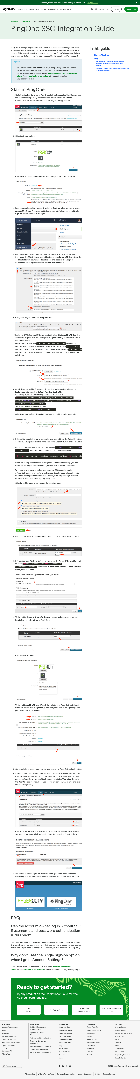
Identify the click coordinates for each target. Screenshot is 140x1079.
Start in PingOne (101, 55)
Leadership (91, 1043)
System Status (120, 1025)
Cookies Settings (109, 1072)
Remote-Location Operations (40, 1050)
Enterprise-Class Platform (11, 1040)
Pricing (43, 9)
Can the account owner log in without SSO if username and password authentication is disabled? (110, 63)
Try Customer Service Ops (111, 1007)
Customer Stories (65, 1034)
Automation (6, 1031)
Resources (65, 9)
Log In (116, 9)
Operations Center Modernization (37, 1031)
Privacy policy (30, 1072)
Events (61, 1056)
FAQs (117, 1043)
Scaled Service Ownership (39, 1047)
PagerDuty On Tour (65, 1031)
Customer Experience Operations (38, 1040)
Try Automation (56, 1007)
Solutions (34, 9)
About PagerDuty (93, 1025)
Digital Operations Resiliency (40, 1044)
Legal (117, 1037)
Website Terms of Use (46, 1072)
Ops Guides (119, 1049)
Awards (89, 1052)
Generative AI (7, 1049)
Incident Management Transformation (38, 1026)
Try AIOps (28, 1007)
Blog (60, 1043)
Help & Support (121, 1028)
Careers (90, 1049)
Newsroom (91, 1031)
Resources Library (65, 1025)
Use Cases (62, 1052)
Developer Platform (9, 1037)
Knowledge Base (121, 1056)
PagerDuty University (122, 1052)
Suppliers (90, 1046)
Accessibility (119, 1046)
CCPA (97, 1072)
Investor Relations (93, 1040)
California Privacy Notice (65, 1072)
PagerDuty (14, 21)
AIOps (4, 1028)
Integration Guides (65, 1037)
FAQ (96, 58)
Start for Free (131, 9)
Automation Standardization (40, 1036)
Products (22, 9)
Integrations (26, 21)
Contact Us (103, 9)
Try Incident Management (84, 1007)
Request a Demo (65, 1049)
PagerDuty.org (92, 1037)
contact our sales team (39, 76)
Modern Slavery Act (85, 1072)
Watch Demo (63, 1046)
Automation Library (65, 1040)
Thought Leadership (94, 1028)
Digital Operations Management (8, 1044)
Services (118, 1040)
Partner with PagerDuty (123, 1031)
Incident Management (10, 1025)
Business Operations (9, 1034)
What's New (6, 1052)
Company (53, 9)
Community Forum (65, 1028)
